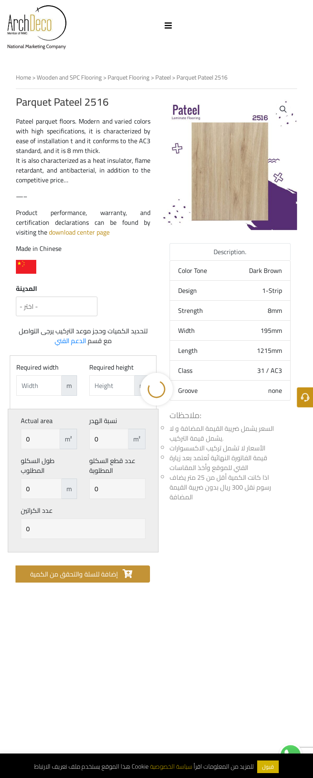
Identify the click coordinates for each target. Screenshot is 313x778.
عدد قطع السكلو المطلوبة (112, 465)
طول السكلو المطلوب (38, 465)
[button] (283, 109)
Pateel (163, 77)
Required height (111, 367)
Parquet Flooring (129, 77)
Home (23, 77)
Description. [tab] (230, 252)
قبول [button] (268, 766)
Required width (37, 367)
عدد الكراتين (37, 510)
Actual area (37, 421)
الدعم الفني (70, 341)
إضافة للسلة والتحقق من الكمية (81, 574)
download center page (79, 232)
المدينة (26, 288)
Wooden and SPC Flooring (69, 77)
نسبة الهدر (103, 421)
